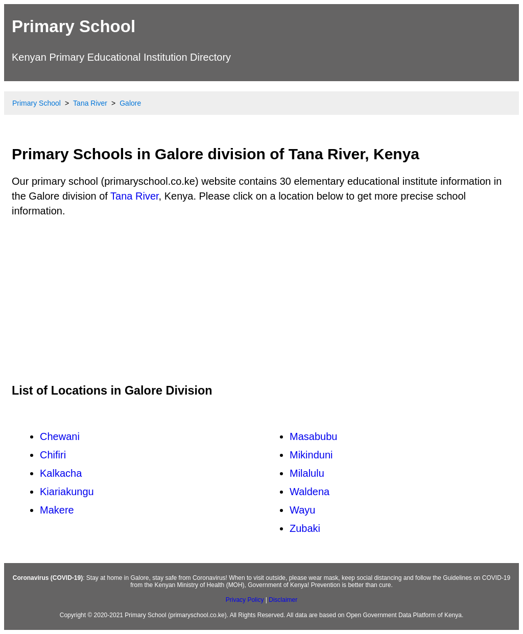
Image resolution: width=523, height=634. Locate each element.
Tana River (134, 196)
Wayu (302, 510)
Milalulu (307, 473)
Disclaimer (283, 599)
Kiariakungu (67, 491)
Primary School (73, 26)
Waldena (309, 491)
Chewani (60, 436)
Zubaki (305, 528)
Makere (57, 510)
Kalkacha (61, 473)
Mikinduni (311, 454)
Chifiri (53, 454)
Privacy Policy (245, 599)
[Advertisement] (261, 300)
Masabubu (313, 436)
